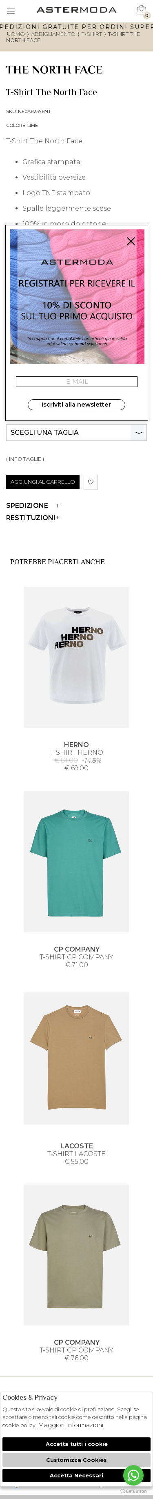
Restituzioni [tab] (32, 518)
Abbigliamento (53, 34)
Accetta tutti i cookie (77, 1444)
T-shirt (92, 34)
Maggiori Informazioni (70, 1425)
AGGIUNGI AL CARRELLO (43, 481)
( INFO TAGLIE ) (25, 459)
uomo (16, 34)
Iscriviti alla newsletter (76, 404)
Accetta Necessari (76, 1475)
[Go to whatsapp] (133, 1475)
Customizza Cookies (76, 1460)
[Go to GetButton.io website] (133, 1490)
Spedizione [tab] (32, 505)
